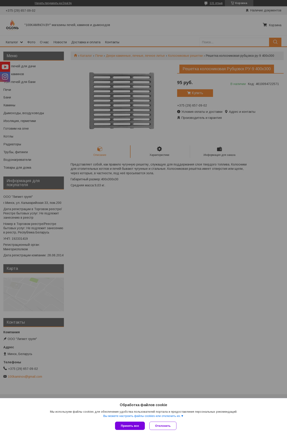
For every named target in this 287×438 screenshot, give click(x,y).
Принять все (130, 425)
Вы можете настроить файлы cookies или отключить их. (142, 416)
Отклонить (163, 425)
